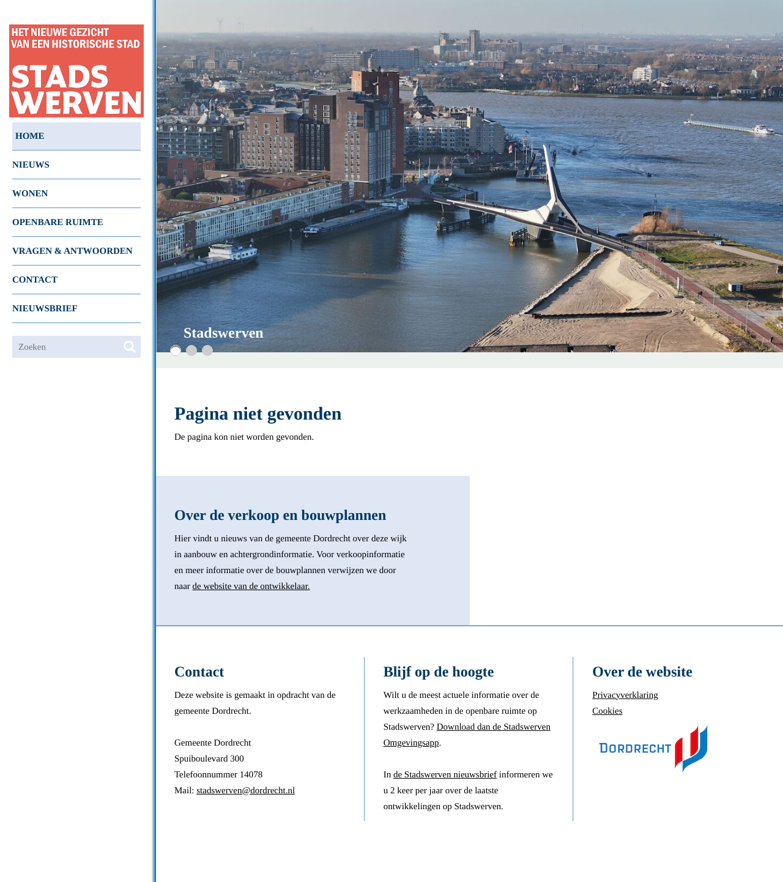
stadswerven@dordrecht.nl (245, 791)
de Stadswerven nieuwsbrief (445, 775)
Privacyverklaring (625, 695)
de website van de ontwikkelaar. (251, 586)
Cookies (607, 711)
